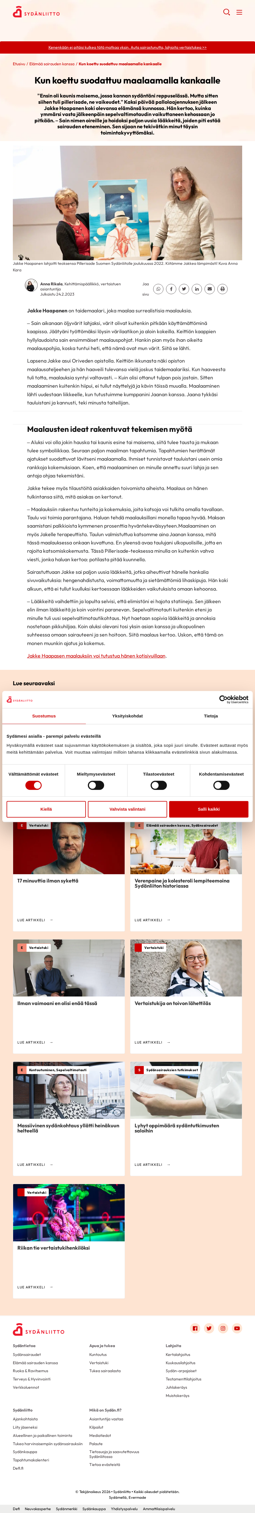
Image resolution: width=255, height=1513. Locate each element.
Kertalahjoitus (178, 1354)
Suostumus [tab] (44, 715)
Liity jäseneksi (25, 1427)
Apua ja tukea (102, 1345)
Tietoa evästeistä (104, 1464)
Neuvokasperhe (38, 1508)
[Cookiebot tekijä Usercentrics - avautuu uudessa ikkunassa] (223, 699)
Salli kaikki (209, 809)
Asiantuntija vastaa (106, 1419)
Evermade (137, 1497)
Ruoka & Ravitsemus (30, 1370)
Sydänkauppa (25, 1451)
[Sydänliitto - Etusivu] (38, 1329)
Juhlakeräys (176, 1387)
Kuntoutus (98, 1354)
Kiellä (46, 809)
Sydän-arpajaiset (181, 1370)
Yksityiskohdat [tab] (127, 715)
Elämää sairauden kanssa (51, 63)
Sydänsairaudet (27, 1354)
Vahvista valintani (127, 809)
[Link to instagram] (223, 1328)
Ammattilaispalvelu (159, 1508)
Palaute (96, 1443)
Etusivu (19, 63)
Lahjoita (173, 1345)
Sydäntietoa (24, 1345)
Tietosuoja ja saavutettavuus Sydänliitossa (114, 1454)
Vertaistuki (98, 1362)
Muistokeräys (177, 1395)
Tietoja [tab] (211, 715)
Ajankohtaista (25, 1419)
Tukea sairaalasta (105, 1370)
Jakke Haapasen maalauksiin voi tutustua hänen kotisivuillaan (96, 655)
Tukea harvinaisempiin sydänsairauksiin (48, 1443)
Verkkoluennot (26, 1387)
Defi (16, 1508)
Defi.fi (18, 1468)
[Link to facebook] (195, 1328)
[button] (226, 14)
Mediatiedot (100, 1435)
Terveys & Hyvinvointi (31, 1379)
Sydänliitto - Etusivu (58, 11)
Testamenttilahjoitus (183, 1379)
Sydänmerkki (66, 1508)
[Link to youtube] (237, 1328)
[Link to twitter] (209, 1328)
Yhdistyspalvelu (124, 1508)
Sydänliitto (23, 1410)
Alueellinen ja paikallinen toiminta (42, 1435)
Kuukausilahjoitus (180, 1362)
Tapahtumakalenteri (31, 1460)
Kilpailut (96, 1427)
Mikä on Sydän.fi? (105, 1410)
